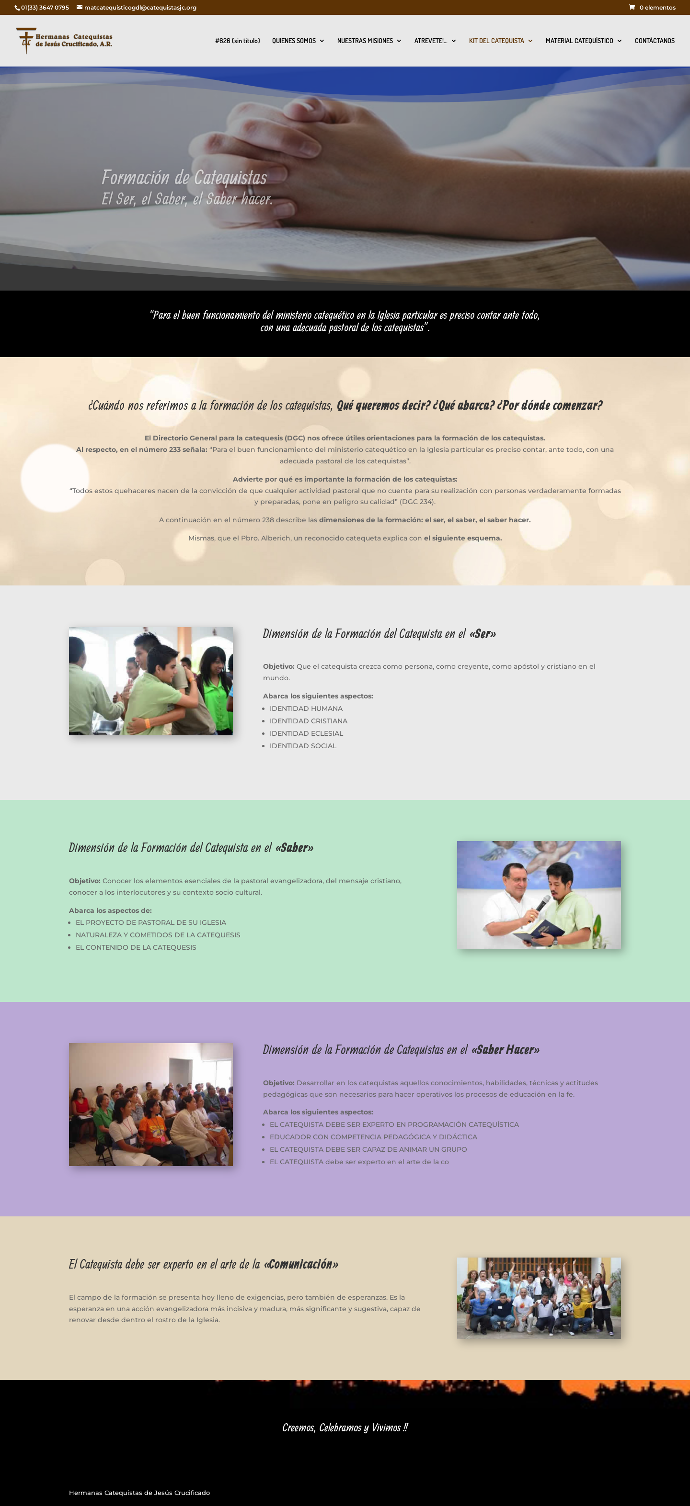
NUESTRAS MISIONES (365, 41)
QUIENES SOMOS (294, 41)
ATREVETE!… (431, 41)
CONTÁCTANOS (655, 41)
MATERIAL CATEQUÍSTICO (579, 41)
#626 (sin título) (237, 41)
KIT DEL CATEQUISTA (496, 41)
